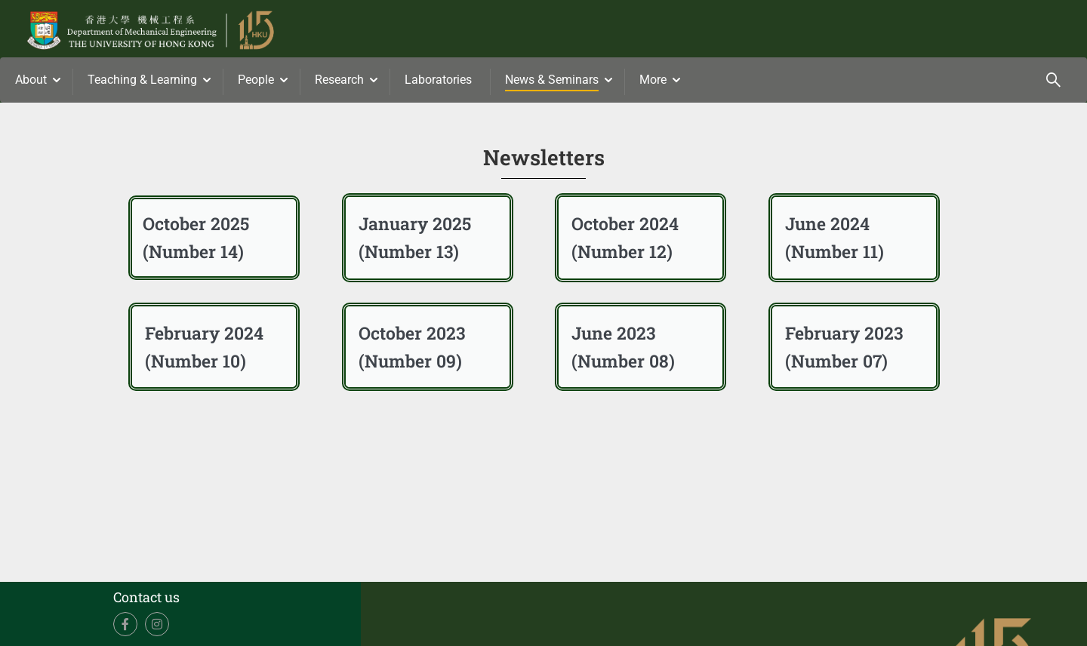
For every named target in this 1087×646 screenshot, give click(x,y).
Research (339, 79)
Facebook (125, 624)
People (256, 79)
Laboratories (438, 79)
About (31, 79)
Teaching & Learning (142, 79)
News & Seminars (552, 79)
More (653, 79)
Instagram (157, 624)
